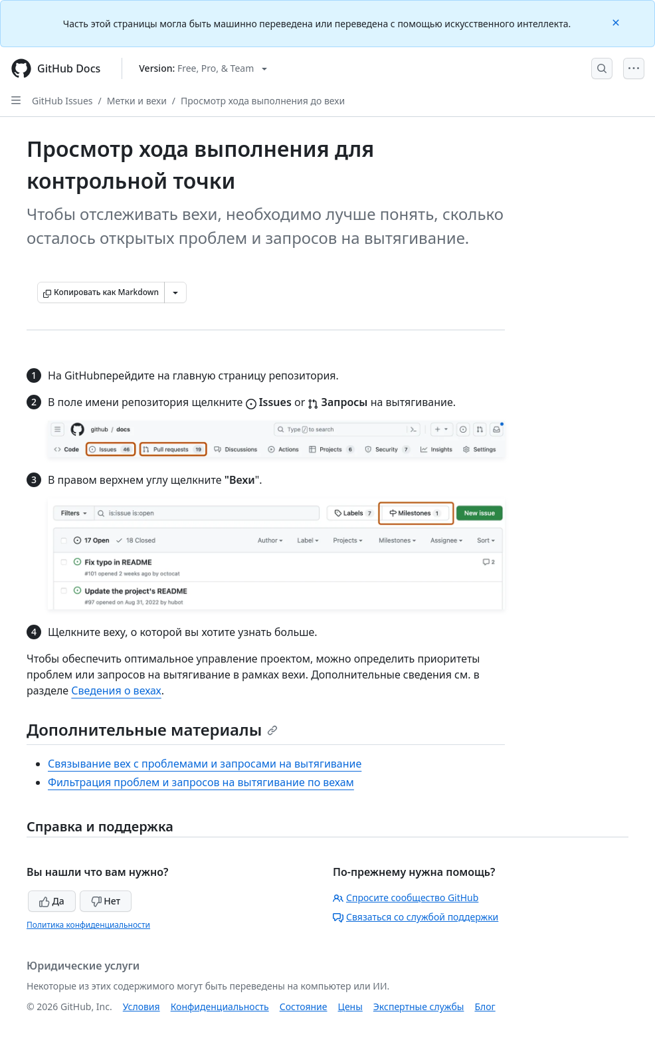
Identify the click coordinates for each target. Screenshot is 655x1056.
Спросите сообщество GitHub (405, 897)
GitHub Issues (62, 100)
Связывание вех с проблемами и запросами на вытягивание (204, 763)
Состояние (304, 1006)
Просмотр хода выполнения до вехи (263, 100)
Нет (106, 901)
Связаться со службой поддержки (415, 916)
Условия (141, 1006)
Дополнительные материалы (152, 729)
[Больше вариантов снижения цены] (175, 292)
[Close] (617, 21)
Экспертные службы (418, 1006)
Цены (350, 1006)
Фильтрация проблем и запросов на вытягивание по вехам (201, 782)
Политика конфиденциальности (88, 924)
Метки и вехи (137, 100)
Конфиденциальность (220, 1006)
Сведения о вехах (116, 690)
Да (51, 901)
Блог (484, 1006)
